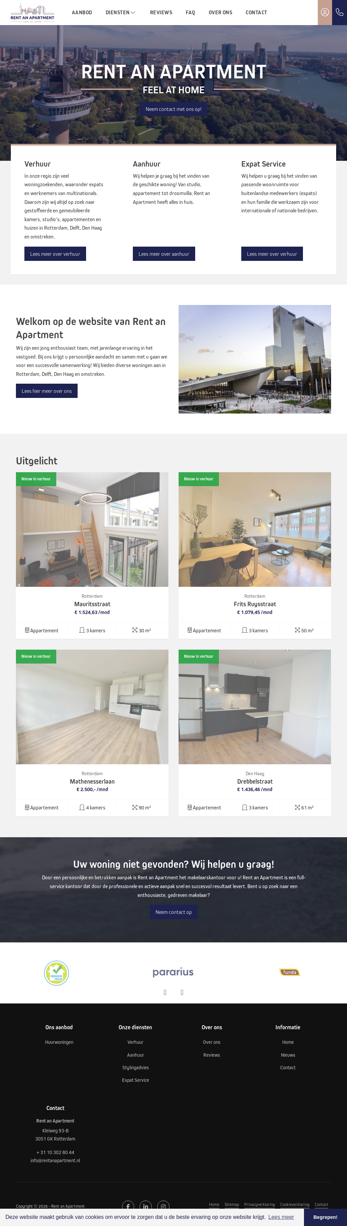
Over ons (220, 12)
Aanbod (82, 12)
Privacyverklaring (259, 1204)
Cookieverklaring (294, 1204)
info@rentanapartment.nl (55, 1160)
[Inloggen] (325, 12)
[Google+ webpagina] (163, 1207)
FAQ (190, 12)
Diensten (121, 12)
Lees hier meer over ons (47, 391)
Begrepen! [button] (325, 1217)
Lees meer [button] (281, 1217)
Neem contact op (174, 912)
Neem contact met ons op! (174, 109)
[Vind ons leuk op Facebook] (128, 1207)
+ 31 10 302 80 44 (55, 1152)
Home (214, 1204)
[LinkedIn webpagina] (146, 1207)
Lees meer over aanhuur (164, 254)
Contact (256, 12)
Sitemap (232, 1204)
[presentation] (165, 992)
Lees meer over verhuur (55, 254)
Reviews (161, 12)
